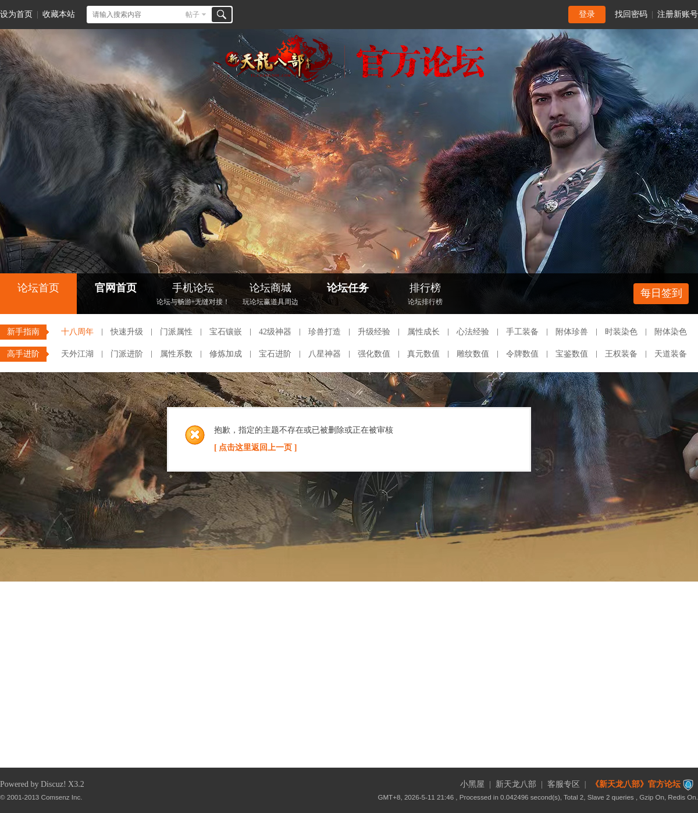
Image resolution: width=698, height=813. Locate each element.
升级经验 (374, 331)
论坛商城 (270, 295)
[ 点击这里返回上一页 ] (255, 447)
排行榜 (425, 295)
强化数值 (374, 354)
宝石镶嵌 (225, 331)
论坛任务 (348, 288)
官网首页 (116, 288)
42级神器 (275, 331)
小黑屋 (472, 784)
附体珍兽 (571, 331)
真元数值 (423, 354)
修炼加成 (225, 354)
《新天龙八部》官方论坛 (636, 784)
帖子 (193, 14)
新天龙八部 (516, 784)
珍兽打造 (324, 331)
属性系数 (176, 354)
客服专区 (563, 784)
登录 (587, 14)
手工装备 (522, 331)
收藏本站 (58, 14)
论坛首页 (38, 288)
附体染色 (670, 331)
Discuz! (53, 784)
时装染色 (621, 331)
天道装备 (670, 354)
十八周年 (77, 331)
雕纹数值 (473, 354)
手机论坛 (193, 295)
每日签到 (661, 293)
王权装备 (621, 354)
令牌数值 (522, 354)
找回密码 (631, 14)
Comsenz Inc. (62, 797)
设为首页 (16, 14)
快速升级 (127, 331)
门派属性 (176, 331)
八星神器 (324, 354)
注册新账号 (677, 14)
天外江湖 (77, 354)
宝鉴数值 (571, 354)
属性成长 (423, 331)
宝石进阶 (275, 354)
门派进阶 (127, 354)
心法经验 (473, 331)
